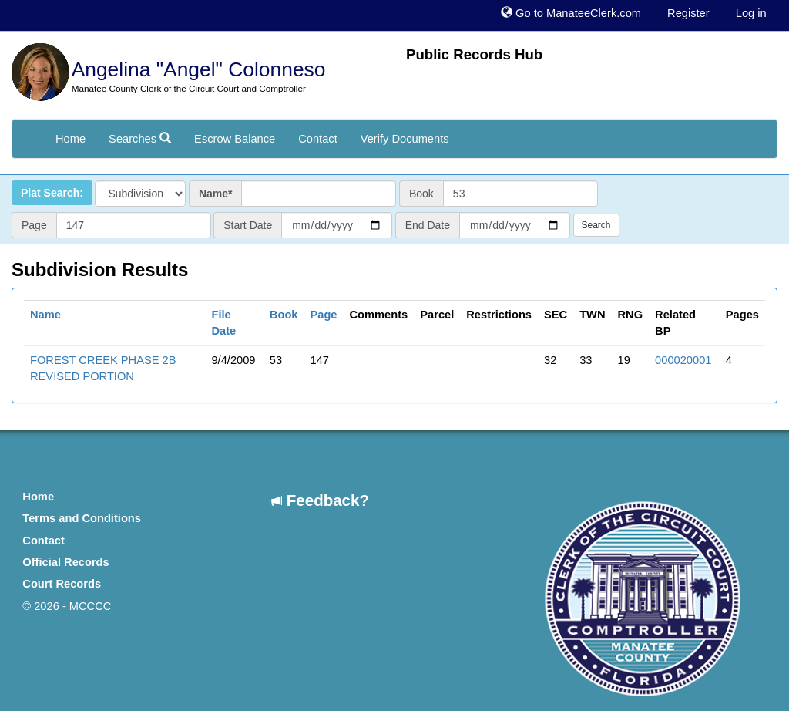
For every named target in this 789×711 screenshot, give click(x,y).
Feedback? (319, 500)
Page (323, 314)
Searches (140, 139)
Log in (751, 13)
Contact (317, 139)
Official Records (65, 562)
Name (45, 314)
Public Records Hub (474, 54)
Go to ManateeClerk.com (571, 13)
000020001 (683, 360)
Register (688, 13)
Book (284, 314)
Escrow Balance (234, 139)
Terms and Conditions (81, 518)
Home (70, 139)
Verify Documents (405, 139)
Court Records (61, 584)
